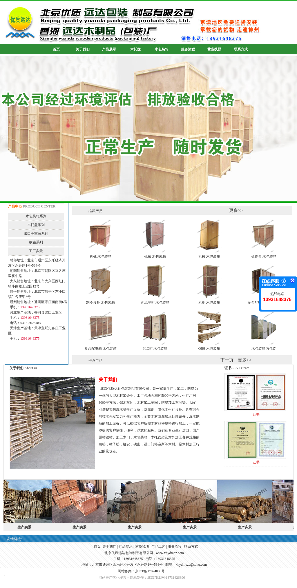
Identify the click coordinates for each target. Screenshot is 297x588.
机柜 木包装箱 (209, 303)
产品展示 (126, 547)
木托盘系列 (36, 225)
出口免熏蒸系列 (36, 234)
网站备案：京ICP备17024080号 (141, 571)
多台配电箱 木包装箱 (100, 349)
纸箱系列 (36, 242)
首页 (97, 547)
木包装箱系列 (36, 216)
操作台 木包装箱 (263, 256)
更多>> (236, 210)
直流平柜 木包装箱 (155, 303)
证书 (256, 414)
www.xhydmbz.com (170, 553)
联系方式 (191, 547)
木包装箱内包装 (263, 349)
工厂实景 (36, 251)
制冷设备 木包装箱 (100, 303)
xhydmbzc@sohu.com (191, 564)
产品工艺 (158, 547)
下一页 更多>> (235, 360)
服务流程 (175, 547)
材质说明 (142, 547)
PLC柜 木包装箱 (155, 349)
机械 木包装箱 (100, 256)
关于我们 (109, 547)
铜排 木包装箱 (209, 349)
